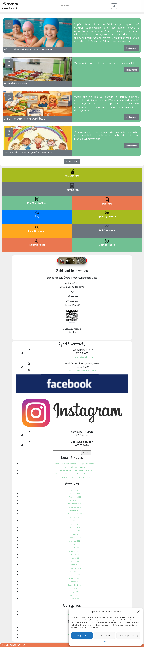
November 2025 (74, 507)
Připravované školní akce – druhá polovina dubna (75, 474)
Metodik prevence (37, 228)
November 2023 (74, 578)
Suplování (107, 201)
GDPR (105, 642)
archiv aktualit (72, 161)
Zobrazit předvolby (128, 635)
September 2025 (75, 514)
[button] (138, 611)
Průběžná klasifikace (37, 200)
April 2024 (74, 561)
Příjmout (82, 635)
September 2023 (75, 585)
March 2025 (75, 527)
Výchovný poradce (107, 214)
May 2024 (75, 558)
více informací (131, 48)
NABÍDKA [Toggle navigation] (65, 6)
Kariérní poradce (37, 242)
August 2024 (74, 551)
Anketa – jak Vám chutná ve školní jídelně (75, 470)
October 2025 (74, 510)
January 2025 (74, 534)
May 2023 (75, 598)
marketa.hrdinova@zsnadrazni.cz (82, 370)
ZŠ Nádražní (10, 6)
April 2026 (74, 490)
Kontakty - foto (72, 173)
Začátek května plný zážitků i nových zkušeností (75, 464)
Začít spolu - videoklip (72, 260)
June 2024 (74, 554)
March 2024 (75, 565)
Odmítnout (105, 635)
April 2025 (75, 524)
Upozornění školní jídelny (75, 467)
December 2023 (74, 575)
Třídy (37, 214)
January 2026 (74, 500)
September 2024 (75, 548)
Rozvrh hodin (72, 187)
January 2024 (75, 571)
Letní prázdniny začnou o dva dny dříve (75, 477)
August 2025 (74, 517)
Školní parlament (107, 228)
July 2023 (75, 592)
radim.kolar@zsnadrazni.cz (82, 357)
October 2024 (75, 544)
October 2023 (74, 582)
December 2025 (74, 504)
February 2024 (75, 568)
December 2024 (74, 538)
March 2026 (75, 493)
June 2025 (75, 521)
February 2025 (75, 531)
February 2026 (75, 497)
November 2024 (74, 541)
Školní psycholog (107, 242)
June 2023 (74, 595)
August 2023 (74, 588)
